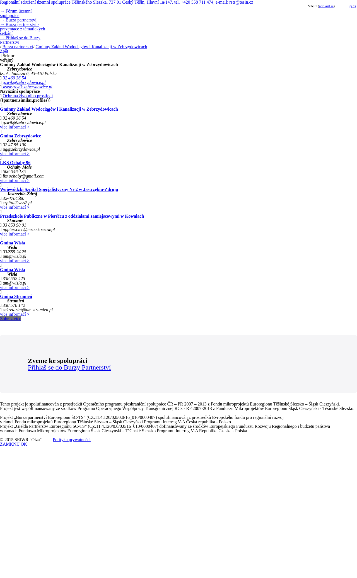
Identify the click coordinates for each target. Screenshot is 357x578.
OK (24, 444)
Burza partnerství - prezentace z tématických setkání (22, 29)
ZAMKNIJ (10, 444)
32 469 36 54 (14, 78)
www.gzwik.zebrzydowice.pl (27, 86)
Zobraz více (10, 318)
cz (354, 6)
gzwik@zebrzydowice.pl (24, 82)
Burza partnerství (18, 20)
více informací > (15, 127)
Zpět (4, 51)
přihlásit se (326, 6)
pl (351, 6)
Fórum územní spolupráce (16, 13)
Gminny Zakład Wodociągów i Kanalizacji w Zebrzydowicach (91, 46)
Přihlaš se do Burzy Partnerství (20, 40)
